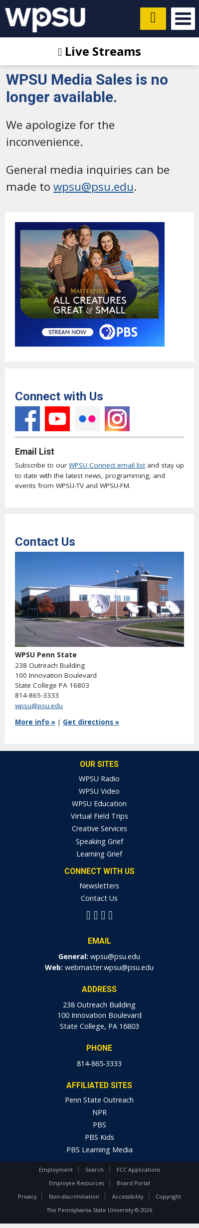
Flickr (87, 418)
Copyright (168, 1196)
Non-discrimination (74, 1196)
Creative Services (99, 828)
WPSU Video (99, 791)
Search (94, 1169)
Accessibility (127, 1196)
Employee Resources (76, 1183)
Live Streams (99, 51)
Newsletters (99, 885)
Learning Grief (99, 854)
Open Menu (183, 18)
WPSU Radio (99, 778)
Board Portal (133, 1183)
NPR (99, 1112)
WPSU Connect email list (107, 465)
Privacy (27, 1196)
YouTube (57, 418)
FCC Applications (138, 1169)
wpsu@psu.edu (93, 186)
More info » (35, 722)
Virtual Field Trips (99, 816)
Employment (56, 1169)
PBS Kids (99, 1137)
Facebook (27, 418)
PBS (99, 1124)
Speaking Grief (99, 841)
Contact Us (99, 898)
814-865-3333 (99, 1063)
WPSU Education (99, 803)
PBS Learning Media (99, 1149)
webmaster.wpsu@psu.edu (109, 967)
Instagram (117, 418)
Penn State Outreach (99, 1100)
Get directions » (91, 722)
